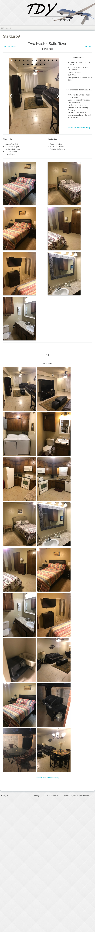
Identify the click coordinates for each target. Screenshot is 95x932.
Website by (76, 795)
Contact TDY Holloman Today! (79, 127)
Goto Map (88, 46)
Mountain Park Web (81, 795)
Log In (5, 795)
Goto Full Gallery (9, 46)
